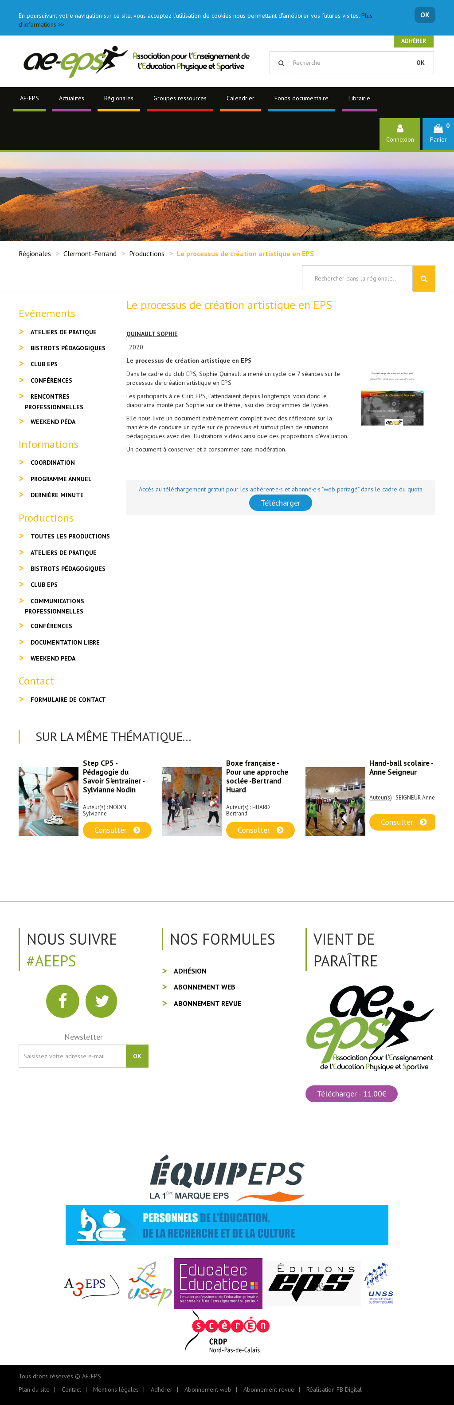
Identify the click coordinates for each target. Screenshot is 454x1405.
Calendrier (240, 98)
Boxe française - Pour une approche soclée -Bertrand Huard (257, 776)
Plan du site (34, 1389)
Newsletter (83, 1037)
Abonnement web (204, 986)
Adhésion (190, 970)
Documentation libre (65, 642)
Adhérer (413, 41)
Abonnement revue (207, 1003)
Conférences (51, 380)
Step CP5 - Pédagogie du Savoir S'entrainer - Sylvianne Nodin (114, 776)
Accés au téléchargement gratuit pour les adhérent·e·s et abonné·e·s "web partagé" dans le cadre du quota (281, 489)
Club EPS (44, 364)
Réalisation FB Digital (334, 1389)
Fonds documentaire (301, 98)
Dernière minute (57, 495)
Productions (146, 253)
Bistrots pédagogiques (68, 348)
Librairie (359, 98)
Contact (71, 1389)
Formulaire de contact (68, 700)
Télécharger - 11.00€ (351, 1093)
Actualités (71, 98)
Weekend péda (53, 422)
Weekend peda (53, 658)
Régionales (118, 98)
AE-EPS (29, 98)
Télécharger (281, 503)
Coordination (53, 463)
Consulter (117, 830)
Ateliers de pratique (64, 332)
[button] (438, 133)
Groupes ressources (180, 98)
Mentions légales (116, 1389)
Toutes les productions (70, 536)
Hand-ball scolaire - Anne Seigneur (401, 767)
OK (425, 14)
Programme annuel (61, 479)
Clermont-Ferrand (90, 253)
